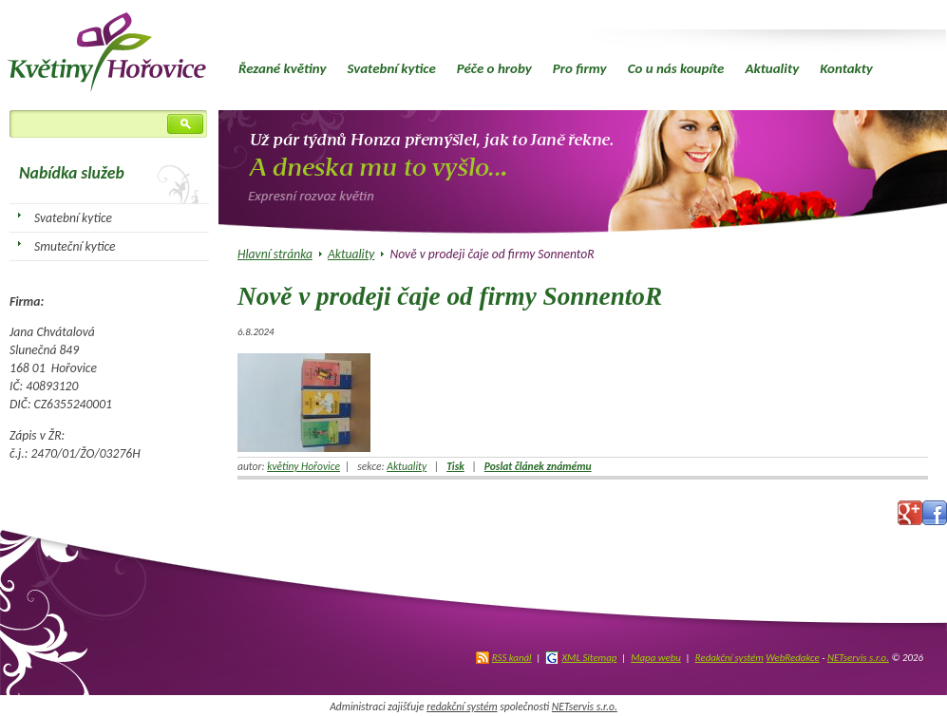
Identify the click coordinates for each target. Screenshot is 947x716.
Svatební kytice (391, 68)
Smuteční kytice (75, 246)
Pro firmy (580, 68)
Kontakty (846, 68)
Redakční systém (729, 657)
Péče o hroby (494, 68)
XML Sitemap (588, 657)
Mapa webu (656, 657)
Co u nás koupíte (676, 68)
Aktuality (772, 68)
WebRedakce (792, 657)
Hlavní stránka (275, 254)
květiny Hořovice (303, 466)
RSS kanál (512, 657)
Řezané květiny (282, 68)
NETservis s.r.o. (858, 657)
